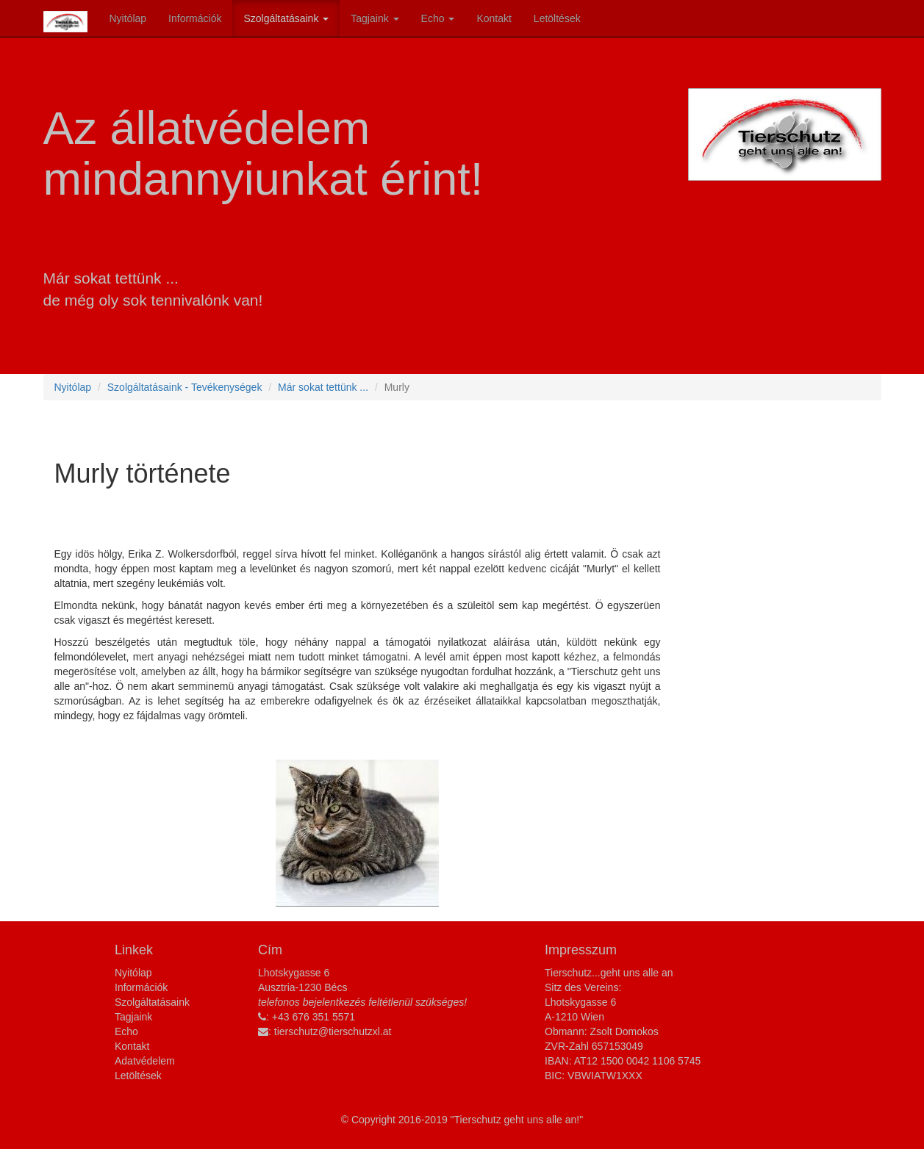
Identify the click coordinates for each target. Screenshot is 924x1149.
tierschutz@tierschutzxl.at (333, 1031)
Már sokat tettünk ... (323, 387)
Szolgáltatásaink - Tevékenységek (184, 387)
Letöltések (557, 18)
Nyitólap (128, 18)
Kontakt (493, 18)
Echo (126, 1031)
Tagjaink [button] (374, 18)
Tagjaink (133, 1017)
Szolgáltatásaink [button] (286, 18)
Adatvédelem (145, 1061)
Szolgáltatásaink (152, 1002)
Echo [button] (438, 18)
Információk (194, 18)
